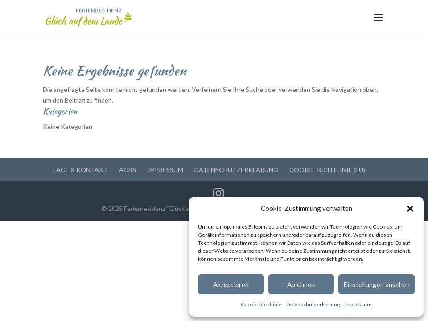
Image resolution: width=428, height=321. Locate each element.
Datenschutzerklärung (313, 304)
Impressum (358, 304)
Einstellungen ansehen (376, 284)
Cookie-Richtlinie (261, 304)
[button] (410, 208)
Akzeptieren (231, 284)
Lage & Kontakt (80, 169)
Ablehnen (301, 284)
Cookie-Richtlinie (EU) (327, 169)
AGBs (127, 169)
